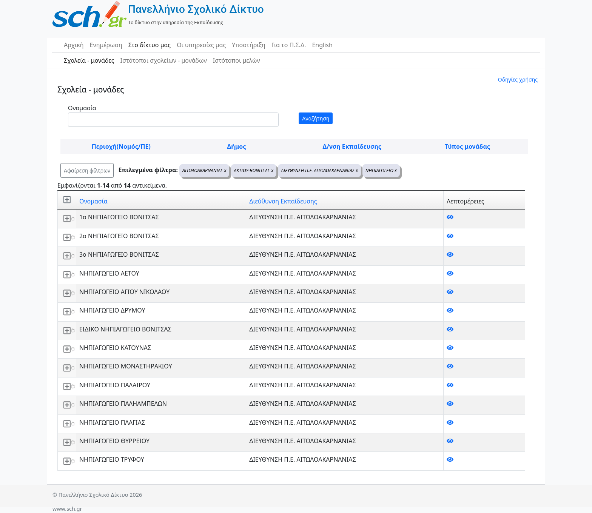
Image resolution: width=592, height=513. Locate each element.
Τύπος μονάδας (467, 146)
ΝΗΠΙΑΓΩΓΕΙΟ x (381, 170)
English (322, 45)
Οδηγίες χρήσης (518, 79)
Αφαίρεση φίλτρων (87, 170)
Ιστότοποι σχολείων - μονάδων (163, 60)
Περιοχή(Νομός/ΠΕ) (121, 146)
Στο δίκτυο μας (149, 45)
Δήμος (236, 146)
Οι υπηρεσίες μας (201, 45)
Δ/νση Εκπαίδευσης (352, 146)
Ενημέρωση (106, 45)
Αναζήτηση (315, 118)
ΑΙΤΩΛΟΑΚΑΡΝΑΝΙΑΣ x (204, 170)
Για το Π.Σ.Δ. (288, 45)
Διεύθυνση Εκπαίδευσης (283, 201)
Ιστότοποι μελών (236, 60)
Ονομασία (82, 108)
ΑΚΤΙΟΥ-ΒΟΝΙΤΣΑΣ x (253, 170)
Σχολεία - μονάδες (89, 60)
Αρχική (74, 45)
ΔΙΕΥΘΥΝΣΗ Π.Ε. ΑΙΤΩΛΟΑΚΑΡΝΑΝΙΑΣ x (319, 170)
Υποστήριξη (248, 45)
